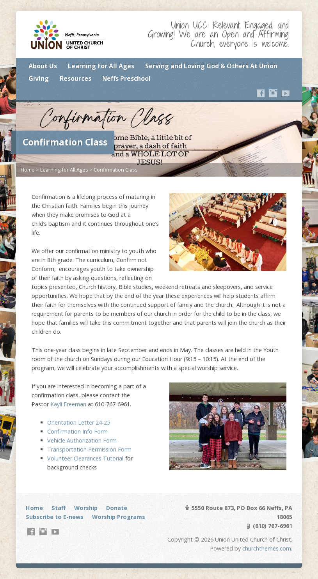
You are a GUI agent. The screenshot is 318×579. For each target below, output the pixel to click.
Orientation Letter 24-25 (78, 422)
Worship (86, 508)
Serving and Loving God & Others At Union (211, 66)
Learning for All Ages (101, 66)
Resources (75, 78)
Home (28, 169)
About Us (42, 66)
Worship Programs (118, 517)
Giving (38, 78)
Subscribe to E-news (54, 517)
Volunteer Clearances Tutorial (85, 458)
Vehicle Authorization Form (82, 440)
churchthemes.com (266, 548)
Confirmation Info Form (77, 431)
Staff (59, 508)
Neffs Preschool (126, 78)
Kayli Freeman (68, 404)
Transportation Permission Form (89, 449)
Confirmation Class (116, 169)
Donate (116, 508)
